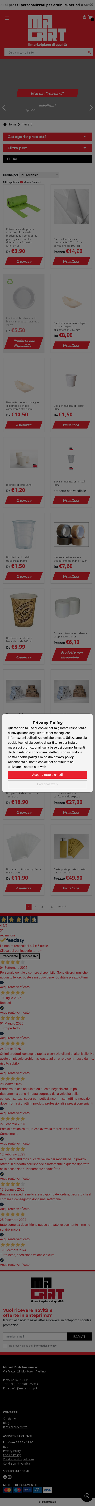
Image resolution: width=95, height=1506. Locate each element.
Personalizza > (47, 784)
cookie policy (27, 757)
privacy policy (64, 757)
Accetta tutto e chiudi (47, 775)
